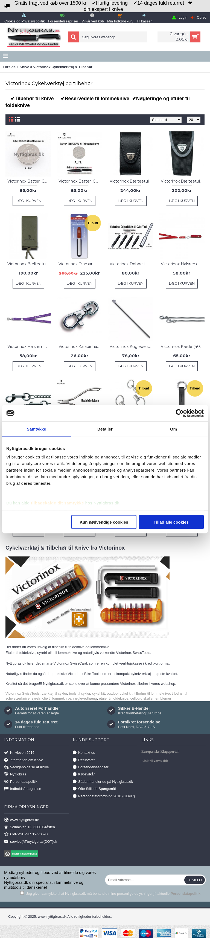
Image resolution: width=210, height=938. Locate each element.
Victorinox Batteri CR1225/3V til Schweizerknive (80, 181)
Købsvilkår (84, 774)
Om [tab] (173, 428)
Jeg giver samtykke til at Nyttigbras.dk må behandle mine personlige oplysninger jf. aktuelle (110, 893)
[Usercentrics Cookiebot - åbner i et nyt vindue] (180, 413)
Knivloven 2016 (19, 753)
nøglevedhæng (85, 698)
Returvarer (84, 760)
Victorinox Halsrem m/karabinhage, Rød (183, 263)
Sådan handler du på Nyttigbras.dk (103, 781)
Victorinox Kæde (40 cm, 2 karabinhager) (183, 346)
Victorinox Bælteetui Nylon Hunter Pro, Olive (29, 263)
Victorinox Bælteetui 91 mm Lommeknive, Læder (131, 181)
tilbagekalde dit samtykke (57, 503)
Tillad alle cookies (171, 521)
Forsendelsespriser (91, 767)
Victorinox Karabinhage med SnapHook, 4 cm (80, 346)
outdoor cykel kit (119, 693)
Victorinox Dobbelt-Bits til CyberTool (131, 263)
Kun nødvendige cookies (104, 521)
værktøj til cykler (54, 693)
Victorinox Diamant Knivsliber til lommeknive (80, 263)
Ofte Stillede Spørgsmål (94, 789)
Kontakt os (84, 753)
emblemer (163, 698)
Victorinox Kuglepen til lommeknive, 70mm (131, 346)
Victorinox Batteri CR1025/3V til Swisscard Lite (29, 181)
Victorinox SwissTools (22, 693)
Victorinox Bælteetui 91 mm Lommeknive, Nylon (183, 181)
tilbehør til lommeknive (152, 693)
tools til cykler (79, 693)
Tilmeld (194, 880)
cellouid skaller (142, 698)
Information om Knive (23, 760)
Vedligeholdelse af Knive (26, 767)
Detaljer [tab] (105, 428)
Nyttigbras (15, 774)
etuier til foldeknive (114, 698)
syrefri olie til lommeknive (51, 698)
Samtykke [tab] (36, 428)
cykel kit (98, 693)
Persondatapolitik (20, 781)
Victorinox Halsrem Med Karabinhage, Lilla (29, 346)
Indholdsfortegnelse (22, 789)
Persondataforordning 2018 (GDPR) (104, 796)
